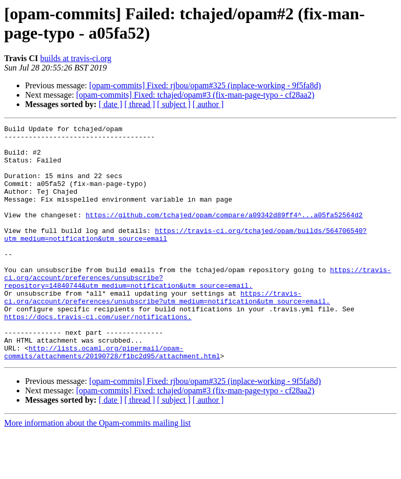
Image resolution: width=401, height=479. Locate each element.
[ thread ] (139, 104)
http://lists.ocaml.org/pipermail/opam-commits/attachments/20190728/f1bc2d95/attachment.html (112, 398)
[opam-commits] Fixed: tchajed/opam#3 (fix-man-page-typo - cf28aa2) (195, 94)
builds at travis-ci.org (75, 58)
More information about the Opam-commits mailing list (97, 469)
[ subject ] (174, 104)
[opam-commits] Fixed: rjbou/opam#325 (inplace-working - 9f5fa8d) (205, 85)
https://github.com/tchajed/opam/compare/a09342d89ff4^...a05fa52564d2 (224, 233)
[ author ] (208, 104)
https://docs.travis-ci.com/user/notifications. (98, 355)
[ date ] (110, 104)
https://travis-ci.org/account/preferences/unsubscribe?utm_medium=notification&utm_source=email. (167, 332)
